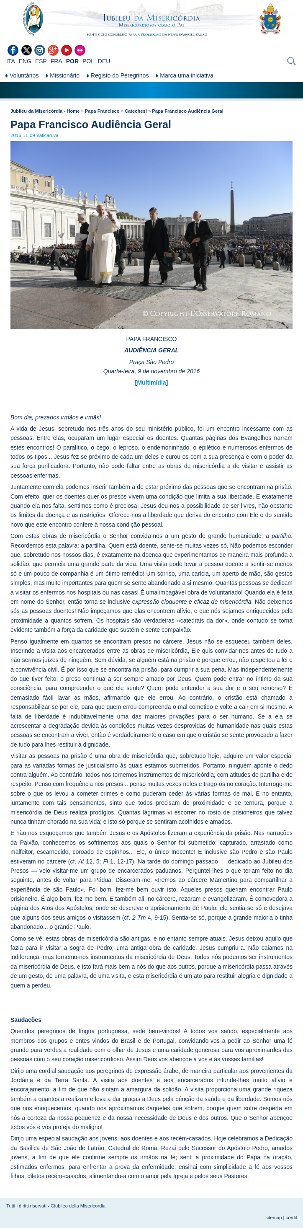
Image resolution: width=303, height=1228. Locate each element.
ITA (10, 61)
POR (72, 61)
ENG (25, 61)
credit (291, 1217)
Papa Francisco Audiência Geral (187, 111)
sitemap (273, 1217)
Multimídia (151, 382)
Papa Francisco (102, 111)
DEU (104, 61)
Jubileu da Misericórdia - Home (45, 111)
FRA (56, 61)
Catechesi (136, 111)
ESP (41, 61)
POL (88, 61)
